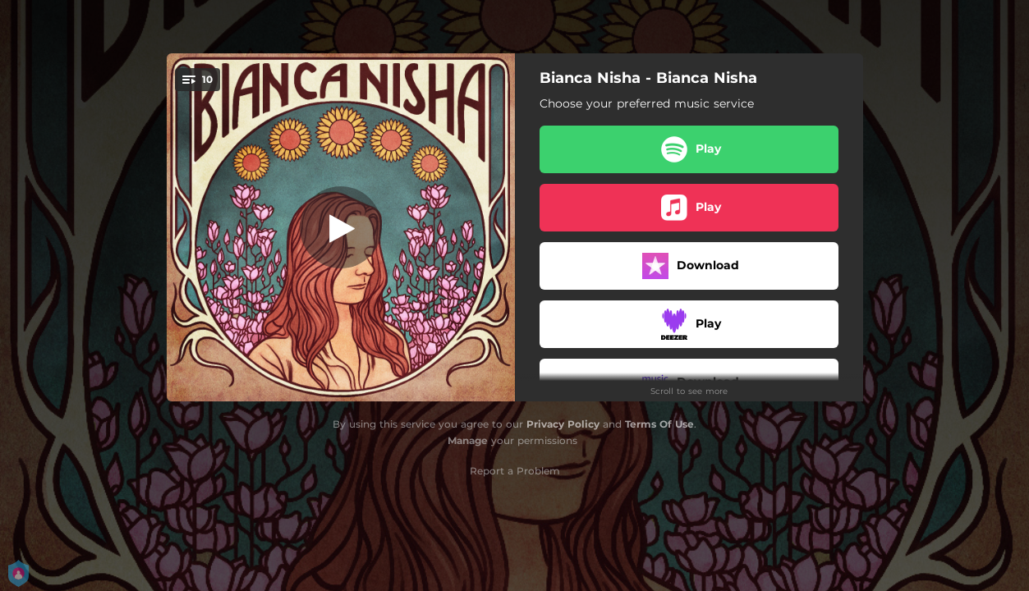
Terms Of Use (659, 424)
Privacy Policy (562, 424)
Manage (468, 440)
